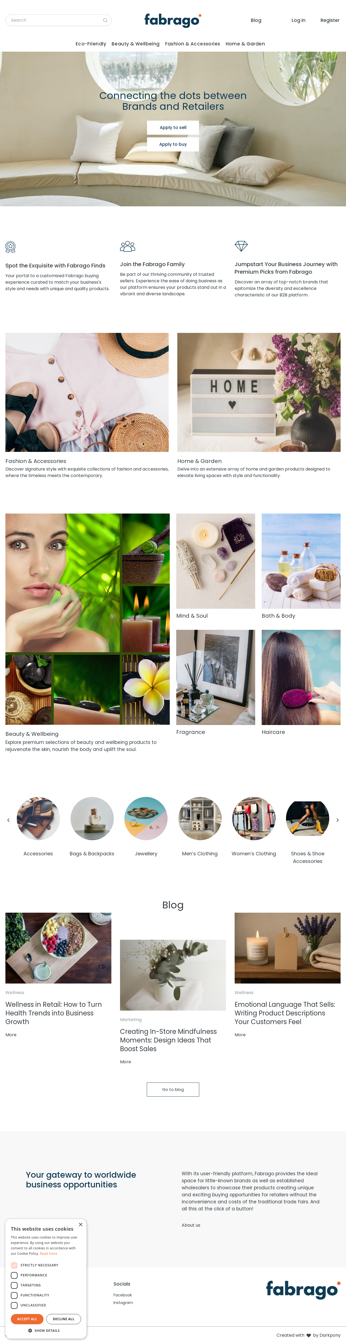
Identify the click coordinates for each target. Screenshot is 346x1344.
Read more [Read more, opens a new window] (48, 1253)
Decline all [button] (64, 1319)
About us (191, 1225)
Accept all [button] (27, 1319)
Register (330, 20)
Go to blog (173, 1089)
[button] (46, 1330)
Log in (298, 20)
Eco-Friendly (91, 44)
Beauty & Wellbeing (136, 44)
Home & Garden (245, 44)
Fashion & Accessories (192, 44)
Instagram (123, 1302)
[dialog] (45, 1279)
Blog (256, 20)
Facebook (123, 1295)
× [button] (80, 1225)
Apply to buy (173, 144)
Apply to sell (173, 127)
